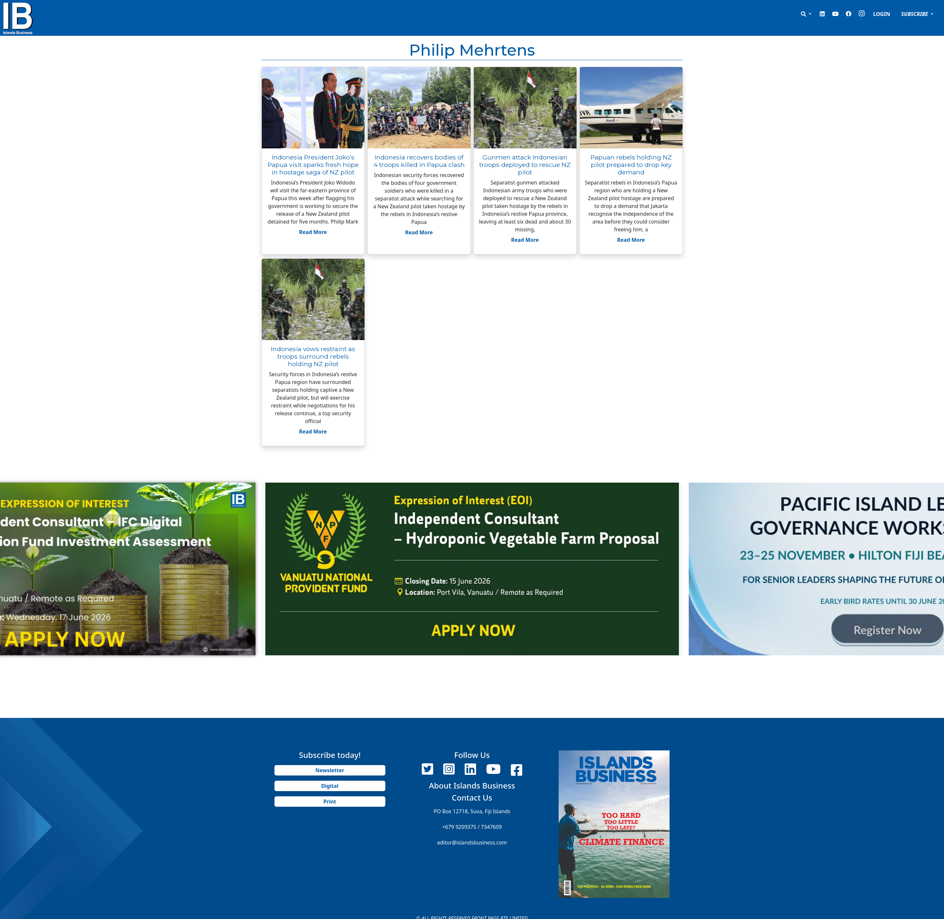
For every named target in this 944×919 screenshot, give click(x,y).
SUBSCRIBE (915, 14)
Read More (313, 232)
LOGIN (881, 14)
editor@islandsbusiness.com (472, 842)
